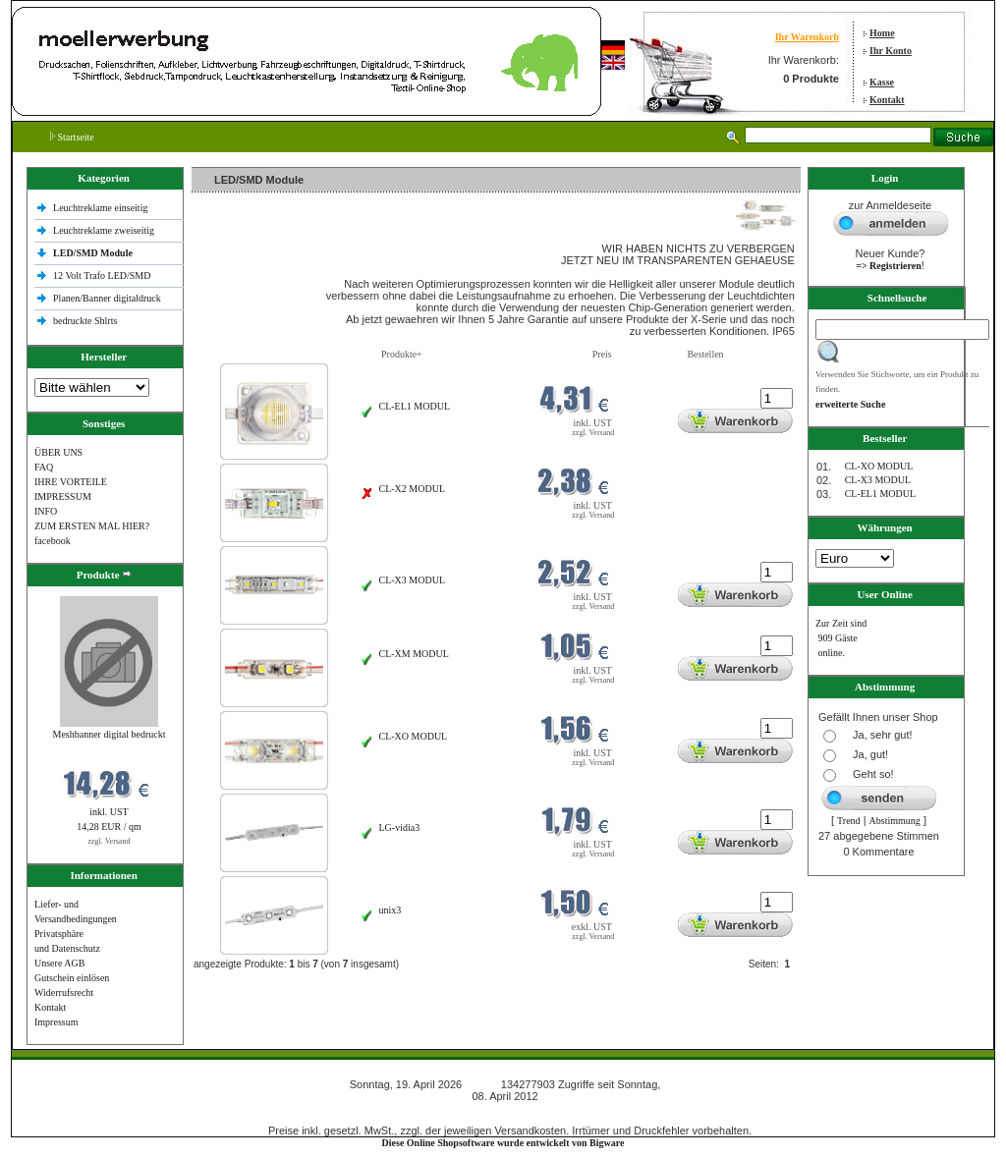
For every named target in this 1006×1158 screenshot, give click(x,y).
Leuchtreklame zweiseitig (105, 230)
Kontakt (887, 99)
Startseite (72, 137)
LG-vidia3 (399, 827)
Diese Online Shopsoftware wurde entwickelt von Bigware (503, 1142)
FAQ (43, 467)
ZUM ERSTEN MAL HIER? (91, 526)
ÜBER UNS (58, 452)
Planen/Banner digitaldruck (107, 298)
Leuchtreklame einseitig (101, 207)
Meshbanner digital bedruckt (109, 734)
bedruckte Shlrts (85, 320)
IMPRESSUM (62, 496)
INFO (45, 511)
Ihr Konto (890, 50)
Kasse (881, 82)
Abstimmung (895, 820)
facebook (52, 540)
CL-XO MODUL (413, 736)
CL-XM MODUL (414, 653)
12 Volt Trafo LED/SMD (101, 275)
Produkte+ (401, 354)
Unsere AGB (59, 963)
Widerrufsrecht (63, 992)
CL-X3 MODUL (412, 580)
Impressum (56, 1022)
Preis (602, 354)
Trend (849, 820)
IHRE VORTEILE (70, 481)
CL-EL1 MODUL (415, 406)
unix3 (390, 910)
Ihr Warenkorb (807, 36)
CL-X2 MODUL (412, 488)
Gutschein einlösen (71, 977)
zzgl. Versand (109, 841)
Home (882, 33)
